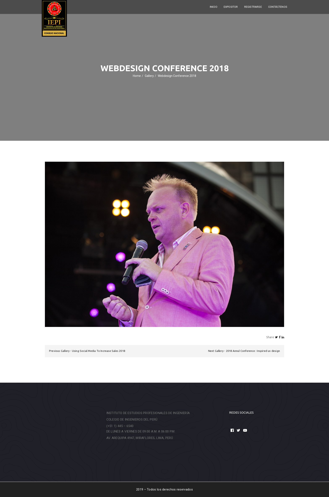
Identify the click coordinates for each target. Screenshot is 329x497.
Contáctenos (277, 6)
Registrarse (253, 6)
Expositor (231, 6)
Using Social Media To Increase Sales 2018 (98, 350)
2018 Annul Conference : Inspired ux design (253, 350)
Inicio (213, 6)
